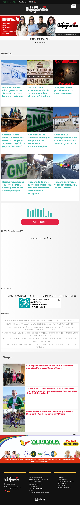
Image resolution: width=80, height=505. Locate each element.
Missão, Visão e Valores (66, 481)
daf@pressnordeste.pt (36, 488)
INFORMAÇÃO (40, 38)
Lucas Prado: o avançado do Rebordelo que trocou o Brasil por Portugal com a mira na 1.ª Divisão (49, 413)
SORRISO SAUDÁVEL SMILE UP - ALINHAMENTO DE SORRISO (40, 296)
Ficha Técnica (62, 479)
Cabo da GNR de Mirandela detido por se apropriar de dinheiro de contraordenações (38, 140)
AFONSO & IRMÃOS (40, 238)
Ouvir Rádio (40, 221)
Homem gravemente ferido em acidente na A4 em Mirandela (65, 185)
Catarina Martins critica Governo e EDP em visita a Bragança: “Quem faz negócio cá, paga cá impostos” (13, 140)
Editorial (61, 478)
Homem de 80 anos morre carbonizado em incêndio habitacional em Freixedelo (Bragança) (39, 188)
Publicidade (62, 483)
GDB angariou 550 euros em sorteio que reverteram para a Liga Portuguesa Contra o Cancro (49, 367)
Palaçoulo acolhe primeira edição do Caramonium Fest (63, 90)
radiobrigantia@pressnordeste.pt (39, 492)
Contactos (61, 485)
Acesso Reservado (64, 487)
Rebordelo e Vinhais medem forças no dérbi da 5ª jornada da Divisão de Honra (40, 324)
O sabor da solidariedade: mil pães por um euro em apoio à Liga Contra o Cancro (40, 321)
